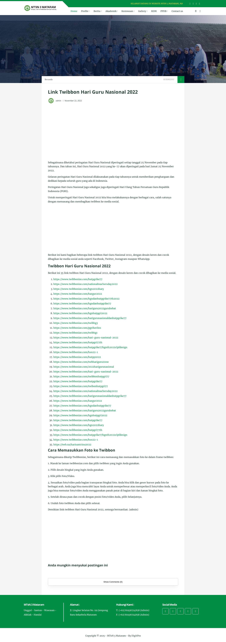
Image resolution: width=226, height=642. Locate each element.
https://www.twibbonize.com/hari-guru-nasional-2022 (85, 337)
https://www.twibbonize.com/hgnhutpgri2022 (80, 313)
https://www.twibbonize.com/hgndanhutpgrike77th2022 (86, 298)
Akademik (110, 11)
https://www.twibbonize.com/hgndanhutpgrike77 (82, 303)
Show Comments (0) (112, 582)
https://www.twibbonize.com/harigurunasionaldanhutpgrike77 (89, 318)
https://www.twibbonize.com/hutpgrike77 (77, 279)
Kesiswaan (127, 11)
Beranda (49, 79)
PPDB (163, 11)
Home (74, 11)
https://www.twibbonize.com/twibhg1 (75, 332)
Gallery (142, 11)
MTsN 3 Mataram (116, 635)
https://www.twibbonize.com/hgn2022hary (78, 288)
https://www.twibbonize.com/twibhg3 (75, 322)
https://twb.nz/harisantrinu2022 (72, 444)
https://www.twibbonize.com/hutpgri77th (77, 342)
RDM (154, 11)
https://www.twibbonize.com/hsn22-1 (75, 352)
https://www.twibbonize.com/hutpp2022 (77, 357)
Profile (84, 11)
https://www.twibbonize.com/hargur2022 (77, 293)
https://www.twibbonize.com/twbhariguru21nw (81, 361)
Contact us (177, 11)
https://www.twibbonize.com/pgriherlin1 (77, 327)
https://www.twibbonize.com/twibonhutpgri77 (80, 386)
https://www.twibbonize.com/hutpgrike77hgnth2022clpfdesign (90, 347)
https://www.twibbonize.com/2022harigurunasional (83, 366)
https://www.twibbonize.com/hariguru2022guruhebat (84, 308)
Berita (97, 11)
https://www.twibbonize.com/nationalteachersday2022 (85, 284)
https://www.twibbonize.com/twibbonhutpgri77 (81, 376)
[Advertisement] (113, 129)
